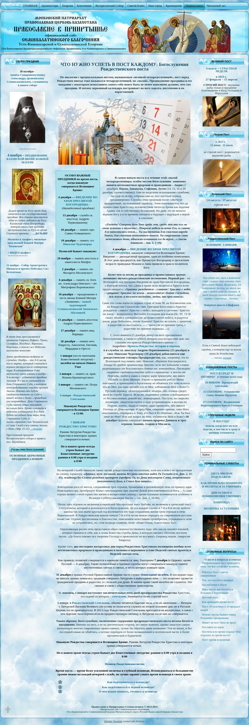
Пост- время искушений (216, 639)
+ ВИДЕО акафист (19, 252)
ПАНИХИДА (221, 502)
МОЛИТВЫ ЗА (214, 508)
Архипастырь (49, 5)
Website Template (113, 721)
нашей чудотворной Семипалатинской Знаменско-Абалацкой (77, 307)
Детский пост (210, 597)
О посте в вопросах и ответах (223, 559)
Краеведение (174, 5)
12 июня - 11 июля (221, 145)
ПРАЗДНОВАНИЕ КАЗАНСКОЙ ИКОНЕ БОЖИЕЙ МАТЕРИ (27, 159)
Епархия (67, 5)
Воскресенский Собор (109, 5)
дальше (227, 357)
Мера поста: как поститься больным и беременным (216, 591)
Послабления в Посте (214, 584)
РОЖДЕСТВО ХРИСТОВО (77, 426)
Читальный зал (216, 5)
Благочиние (84, 5)
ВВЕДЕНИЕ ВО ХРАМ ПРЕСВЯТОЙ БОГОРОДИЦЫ (80, 200)
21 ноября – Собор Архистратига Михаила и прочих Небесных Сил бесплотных (27, 269)
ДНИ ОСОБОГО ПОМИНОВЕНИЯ (217, 494)
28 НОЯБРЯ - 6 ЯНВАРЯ (221, 244)
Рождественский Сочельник (83, 397)
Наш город (155, 5)
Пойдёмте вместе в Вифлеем (221, 305)
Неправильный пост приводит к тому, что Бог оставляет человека (220, 564)
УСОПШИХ (231, 508)
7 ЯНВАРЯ (78, 422)
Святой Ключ (135, 5)
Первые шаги (194, 5)
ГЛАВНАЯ (30, 5)
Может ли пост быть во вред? (219, 622)
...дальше (36, 428)
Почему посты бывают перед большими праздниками (218, 616)
